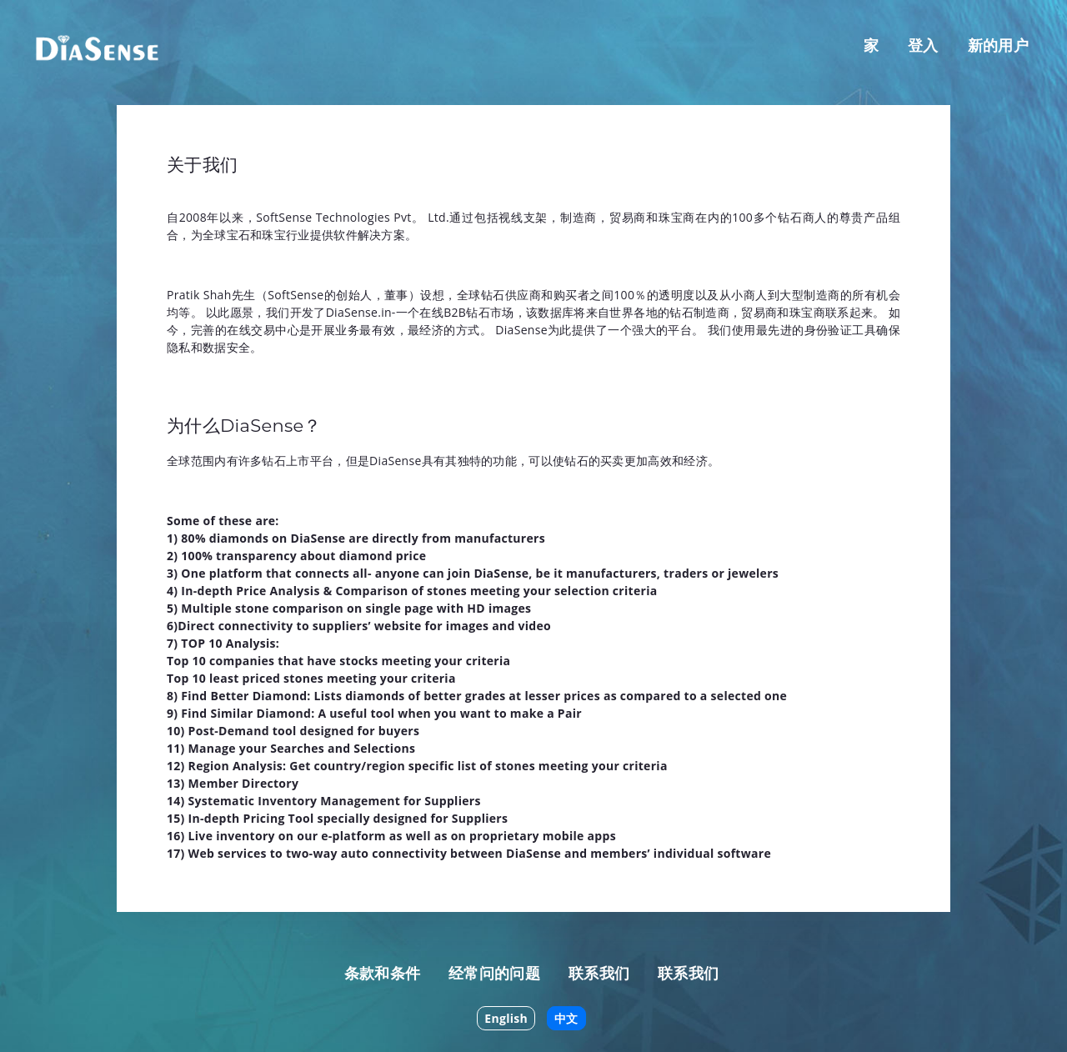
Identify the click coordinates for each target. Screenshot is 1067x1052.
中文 (566, 1018)
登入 (923, 45)
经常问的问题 (494, 973)
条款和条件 (382, 973)
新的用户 (998, 45)
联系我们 (599, 973)
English (506, 1018)
